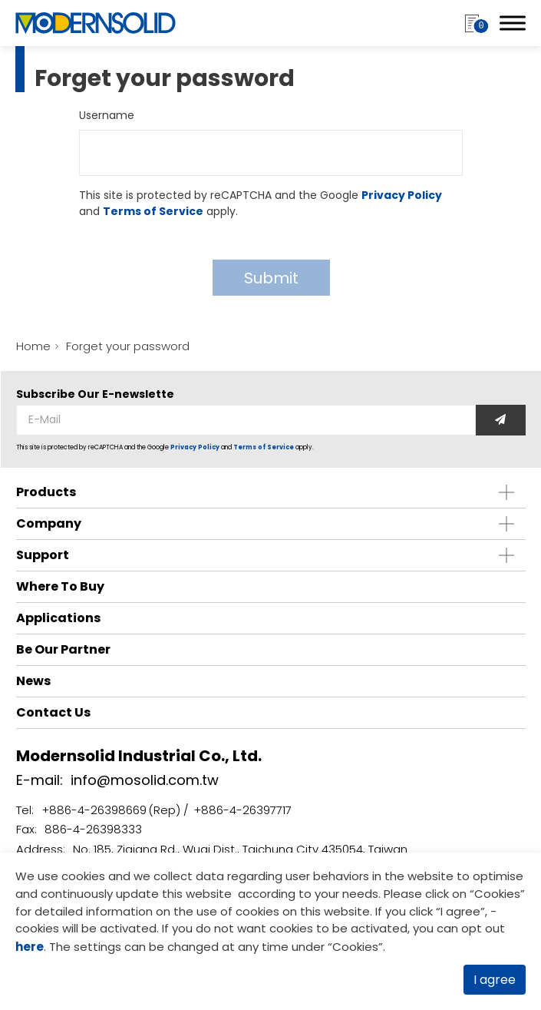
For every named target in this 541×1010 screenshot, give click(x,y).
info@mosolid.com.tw (145, 780)
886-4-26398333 (93, 829)
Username (106, 115)
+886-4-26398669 (94, 810)
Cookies (497, 894)
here (29, 947)
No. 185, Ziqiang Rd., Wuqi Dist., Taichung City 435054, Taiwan (240, 849)
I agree (494, 979)
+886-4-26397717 (242, 810)
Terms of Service (153, 211)
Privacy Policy (401, 195)
